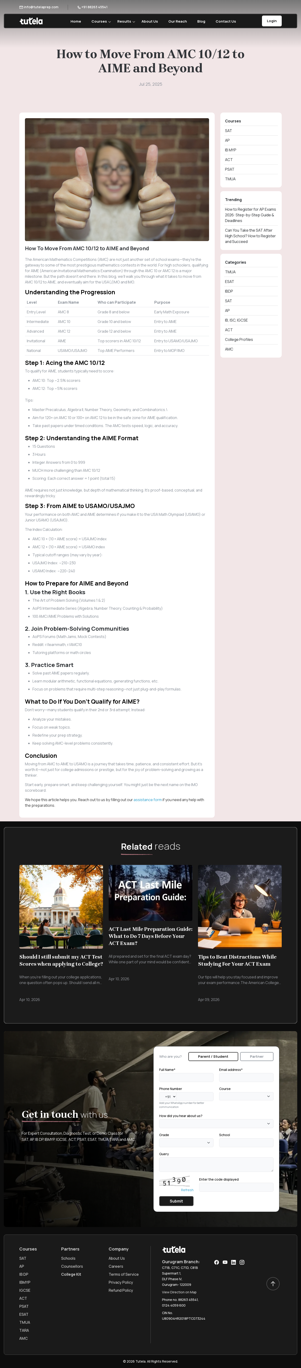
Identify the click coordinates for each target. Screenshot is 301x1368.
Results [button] (124, 21)
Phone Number (170, 1088)
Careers (116, 1266)
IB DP (23, 1274)
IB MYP (230, 150)
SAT (228, 130)
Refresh (187, 1190)
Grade (164, 1135)
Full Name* (167, 1069)
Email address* (231, 1069)
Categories (235, 262)
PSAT (229, 169)
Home (76, 21)
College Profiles (239, 339)
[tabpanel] (216, 1136)
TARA (24, 1330)
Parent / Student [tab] (213, 1056)
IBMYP (24, 1282)
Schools (68, 1258)
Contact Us (226, 21)
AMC (229, 349)
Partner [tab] (257, 1056)
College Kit (71, 1274)
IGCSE (24, 1290)
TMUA (230, 179)
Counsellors (72, 1266)
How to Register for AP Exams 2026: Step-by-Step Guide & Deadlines (250, 215)
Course (225, 1088)
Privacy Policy (121, 1282)
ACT (229, 159)
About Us (150, 21)
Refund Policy (121, 1290)
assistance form (148, 799)
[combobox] (246, 1096)
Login (272, 20)
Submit (176, 1201)
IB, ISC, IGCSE (236, 320)
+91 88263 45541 (92, 7)
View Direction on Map (179, 1292)
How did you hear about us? (180, 1116)
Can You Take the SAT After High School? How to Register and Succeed (250, 236)
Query (164, 1154)
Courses (233, 121)
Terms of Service (124, 1274)
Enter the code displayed (219, 1179)
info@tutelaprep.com (38, 7)
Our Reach (177, 21)
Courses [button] (99, 21)
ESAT (229, 281)
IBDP (229, 291)
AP (227, 140)
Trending (233, 199)
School (224, 1135)
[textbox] (222, 1096)
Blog (201, 21)
